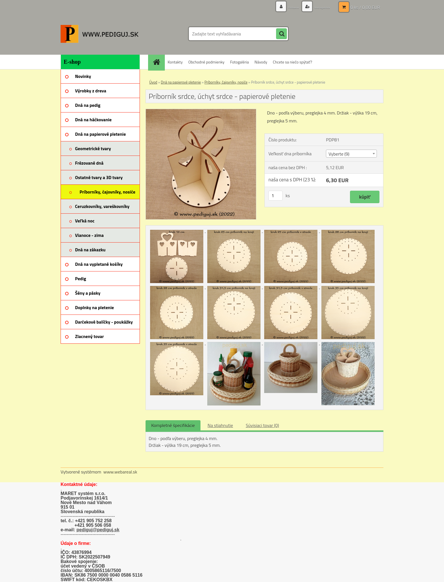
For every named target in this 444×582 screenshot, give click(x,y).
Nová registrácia (316, 7)
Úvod (153, 82)
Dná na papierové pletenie (181, 82)
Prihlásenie (278, 7)
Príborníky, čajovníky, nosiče (225, 82)
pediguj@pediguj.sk (97, 529)
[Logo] (99, 34)
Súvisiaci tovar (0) (262, 425)
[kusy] (275, 196)
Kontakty (175, 62)
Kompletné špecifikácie (173, 425)
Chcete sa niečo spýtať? (292, 62)
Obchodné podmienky (206, 62)
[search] (281, 34)
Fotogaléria (239, 62)
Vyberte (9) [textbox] (338, 153)
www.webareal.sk (120, 471)
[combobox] (351, 154)
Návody (261, 62)
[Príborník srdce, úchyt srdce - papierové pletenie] (201, 111)
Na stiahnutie (220, 425)
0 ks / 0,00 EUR (365, 7)
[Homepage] (158, 62)
